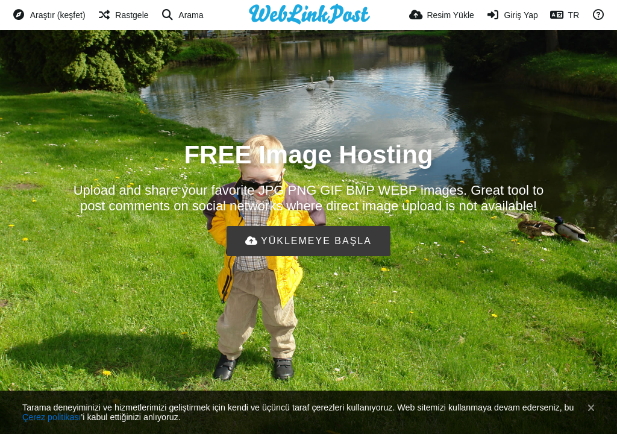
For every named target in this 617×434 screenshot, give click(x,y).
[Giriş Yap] (512, 15)
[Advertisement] (308, 295)
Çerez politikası (51, 417)
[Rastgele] (123, 15)
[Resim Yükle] (441, 15)
